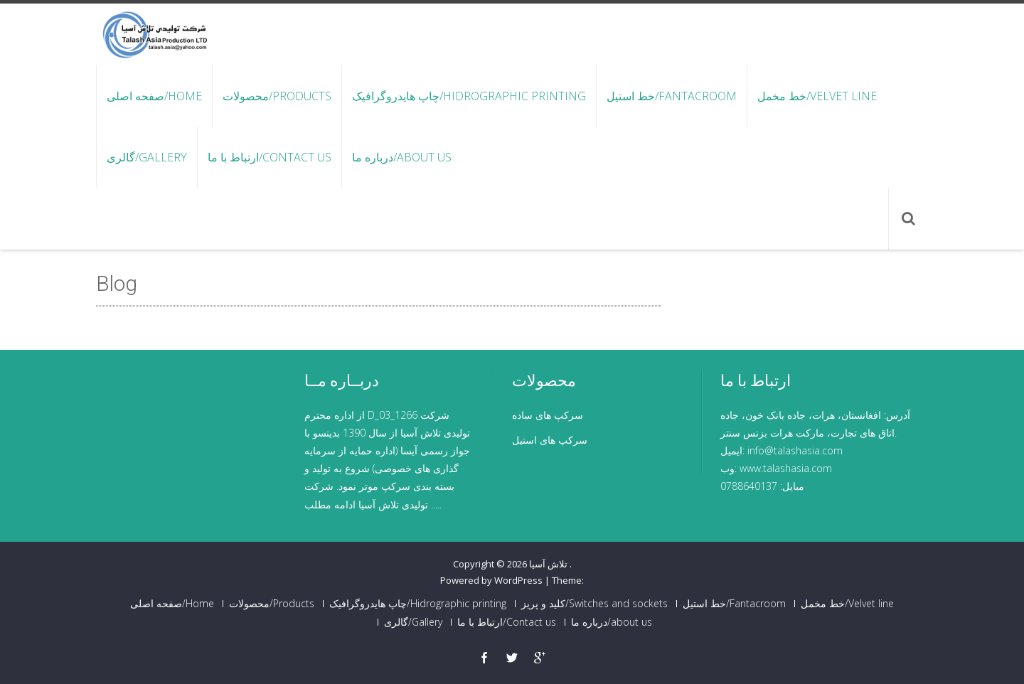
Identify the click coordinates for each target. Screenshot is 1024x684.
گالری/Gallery (147, 157)
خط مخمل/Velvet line (817, 96)
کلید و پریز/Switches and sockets (594, 603)
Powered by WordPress (491, 580)
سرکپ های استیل (549, 440)
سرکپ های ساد (550, 415)
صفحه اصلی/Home (154, 96)
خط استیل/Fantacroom (672, 96)
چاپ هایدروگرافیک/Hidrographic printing (469, 96)
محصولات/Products (277, 96)
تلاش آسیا (549, 563)
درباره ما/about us (402, 157)
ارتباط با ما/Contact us (269, 157)
